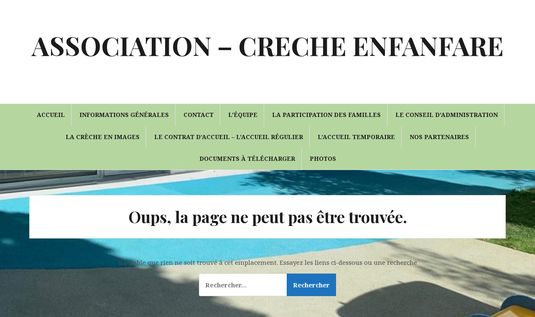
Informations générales (124, 115)
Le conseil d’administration (446, 115)
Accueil (51, 115)
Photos (323, 158)
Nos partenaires (439, 137)
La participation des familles (326, 115)
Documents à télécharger (247, 158)
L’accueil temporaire (356, 137)
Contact (198, 115)
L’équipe (242, 115)
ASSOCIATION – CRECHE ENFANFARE (268, 45)
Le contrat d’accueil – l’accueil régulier (228, 137)
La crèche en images (103, 137)
